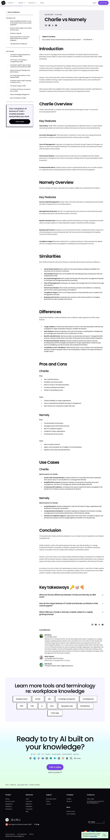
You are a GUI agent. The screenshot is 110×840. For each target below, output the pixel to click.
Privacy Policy (93, 836)
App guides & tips (23, 785)
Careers (69, 799)
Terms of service (10, 834)
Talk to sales (103, 3)
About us (69, 801)
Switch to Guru (71, 811)
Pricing (42, 3)
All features (8, 806)
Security (48, 804)
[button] (12, 3)
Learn (27, 799)
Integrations (8, 804)
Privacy (31, 834)
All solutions (8, 809)
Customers (29, 801)
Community (29, 809)
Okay (104, 835)
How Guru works (10, 801)
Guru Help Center (51, 799)
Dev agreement (22, 834)
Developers (29, 806)
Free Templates (71, 814)
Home (7, 785)
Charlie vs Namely (34, 785)
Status (48, 801)
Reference (13, 785)
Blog (27, 811)
